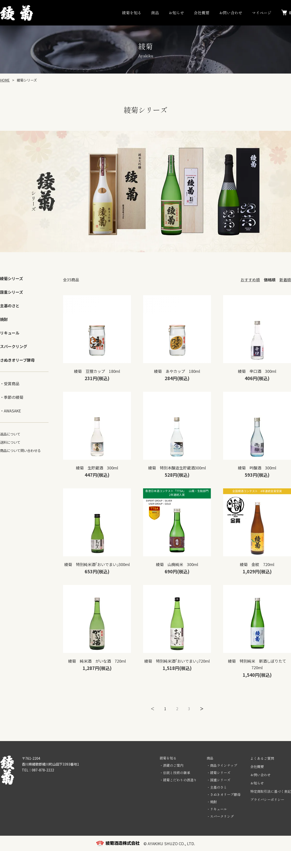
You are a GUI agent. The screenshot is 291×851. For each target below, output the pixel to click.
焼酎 (4, 319)
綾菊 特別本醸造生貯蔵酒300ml (177, 468)
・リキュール (217, 809)
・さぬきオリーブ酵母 (224, 794)
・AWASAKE (10, 411)
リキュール (9, 333)
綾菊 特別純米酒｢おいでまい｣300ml (97, 564)
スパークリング (13, 346)
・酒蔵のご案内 (171, 765)
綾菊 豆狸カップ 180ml (97, 371)
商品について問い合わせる (20, 450)
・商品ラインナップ (222, 765)
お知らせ (176, 13)
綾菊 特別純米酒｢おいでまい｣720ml (177, 661)
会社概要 (201, 13)
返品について (10, 433)
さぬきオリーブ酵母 (17, 360)
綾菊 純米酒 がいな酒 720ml (97, 661)
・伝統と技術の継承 (175, 772)
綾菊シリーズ (11, 278)
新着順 (285, 280)
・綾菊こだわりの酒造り (178, 779)
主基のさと (9, 306)
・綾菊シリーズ (218, 772)
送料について (10, 442)
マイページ (261, 13)
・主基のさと (217, 787)
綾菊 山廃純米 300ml (177, 564)
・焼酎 (212, 801)
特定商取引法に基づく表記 (270, 791)
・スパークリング (220, 816)
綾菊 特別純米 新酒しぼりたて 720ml (259, 664)
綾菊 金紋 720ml (257, 564)
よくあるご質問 (262, 758)
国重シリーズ (11, 292)
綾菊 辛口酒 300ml (257, 371)
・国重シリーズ (218, 779)
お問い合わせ (230, 13)
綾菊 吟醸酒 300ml (257, 468)
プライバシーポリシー (267, 799)
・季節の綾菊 (11, 397)
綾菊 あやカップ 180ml (177, 371)
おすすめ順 (250, 280)
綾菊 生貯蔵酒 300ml (97, 468)
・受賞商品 (9, 383)
